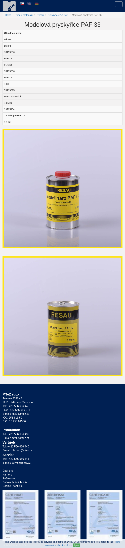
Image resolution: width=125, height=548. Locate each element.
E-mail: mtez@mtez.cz (16, 413)
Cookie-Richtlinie (13, 486)
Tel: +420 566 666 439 (16, 434)
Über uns (8, 470)
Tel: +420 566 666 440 (16, 406)
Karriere (7, 474)
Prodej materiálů (24, 15)
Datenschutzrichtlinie (15, 482)
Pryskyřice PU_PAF (58, 15)
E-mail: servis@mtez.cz (16, 462)
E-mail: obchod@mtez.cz (17, 450)
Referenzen (9, 478)
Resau (40, 15)
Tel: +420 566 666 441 (16, 458)
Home (8, 15)
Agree (76, 545)
